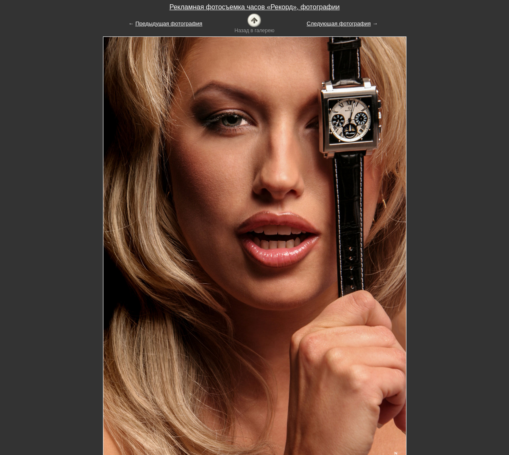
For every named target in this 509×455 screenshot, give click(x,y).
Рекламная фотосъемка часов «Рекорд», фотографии (255, 7)
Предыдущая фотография (168, 23)
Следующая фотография (339, 23)
